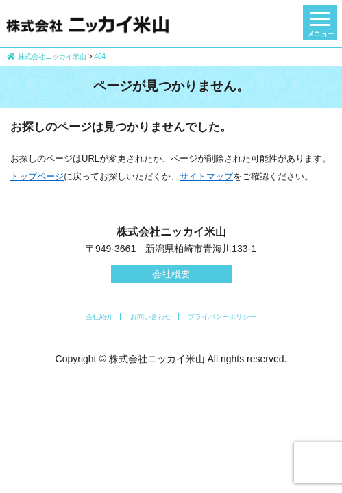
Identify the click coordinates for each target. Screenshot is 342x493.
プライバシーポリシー (222, 316)
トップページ (37, 176)
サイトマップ (206, 176)
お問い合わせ (150, 316)
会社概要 (171, 273)
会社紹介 (99, 316)
